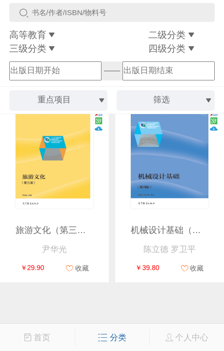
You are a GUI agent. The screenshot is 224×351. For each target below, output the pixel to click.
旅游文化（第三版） (55, 230)
